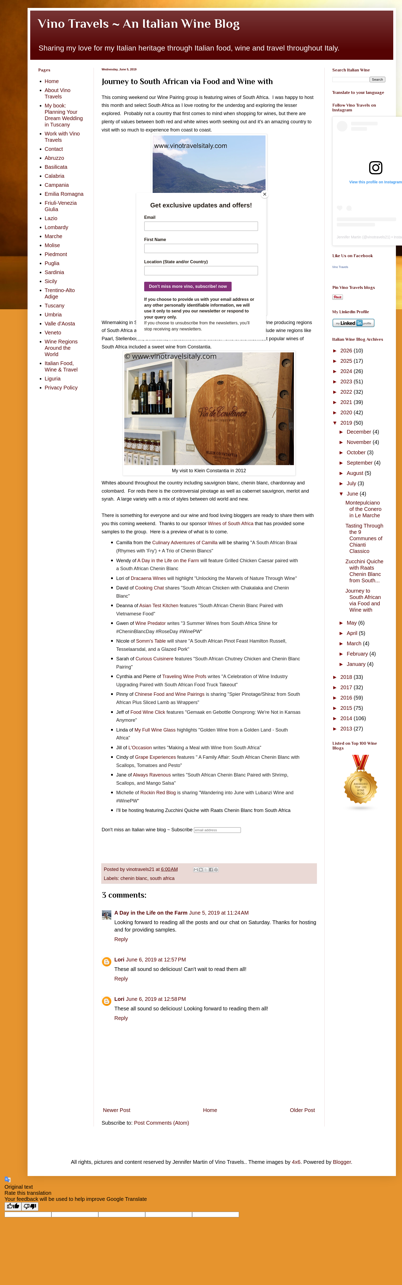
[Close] (265, 194)
